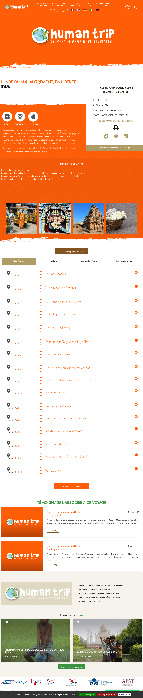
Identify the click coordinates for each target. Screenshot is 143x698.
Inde (5, 86)
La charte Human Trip (86, 4)
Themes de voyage (65, 4)
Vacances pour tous (54, 10)
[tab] (19, 261)
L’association (98, 3)
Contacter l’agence (64, 10)
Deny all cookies (106, 694)
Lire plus (53, 530)
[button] (135, 7)
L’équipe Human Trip (75, 4)
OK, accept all (87, 694)
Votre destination (54, 4)
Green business (108, 4)
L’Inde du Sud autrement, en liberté (63, 512)
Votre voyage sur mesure (42, 4)
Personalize (124, 694)
